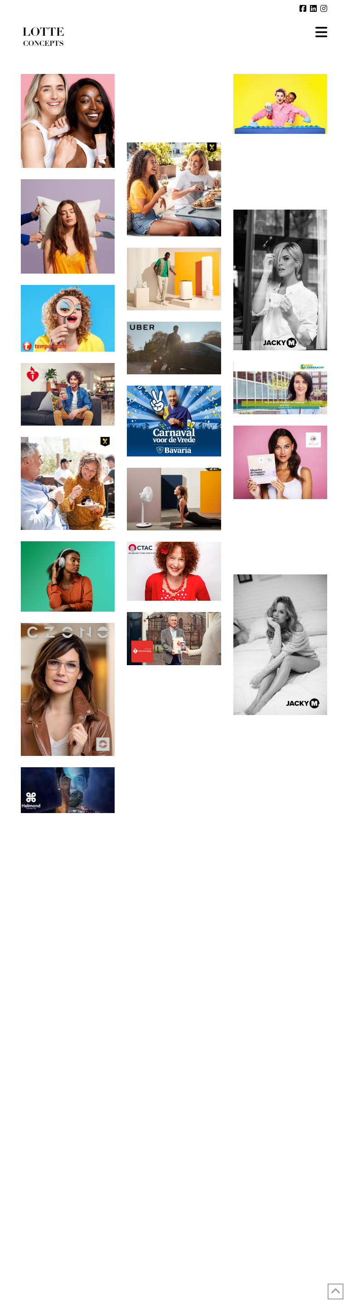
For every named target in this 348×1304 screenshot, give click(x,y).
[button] (321, 32)
